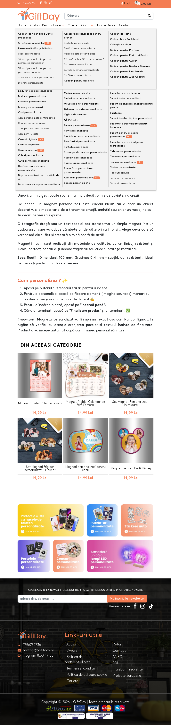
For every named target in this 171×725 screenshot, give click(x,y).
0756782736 (28, 3)
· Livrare (70, 650)
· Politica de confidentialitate (77, 659)
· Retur (115, 644)
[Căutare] (149, 16)
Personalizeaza (87, 118)
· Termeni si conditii (79, 668)
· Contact (118, 650)
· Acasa (70, 644)
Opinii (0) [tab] (50, 174)
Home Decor (106, 25)
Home (22, 25)
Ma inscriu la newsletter (133, 598)
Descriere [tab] (28, 174)
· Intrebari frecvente (126, 669)
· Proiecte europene (125, 675)
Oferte (72, 25)
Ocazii (87, 25)
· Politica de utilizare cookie (85, 674)
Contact (125, 25)
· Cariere (71, 680)
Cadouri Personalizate (47, 25)
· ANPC (116, 656)
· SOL (114, 663)
